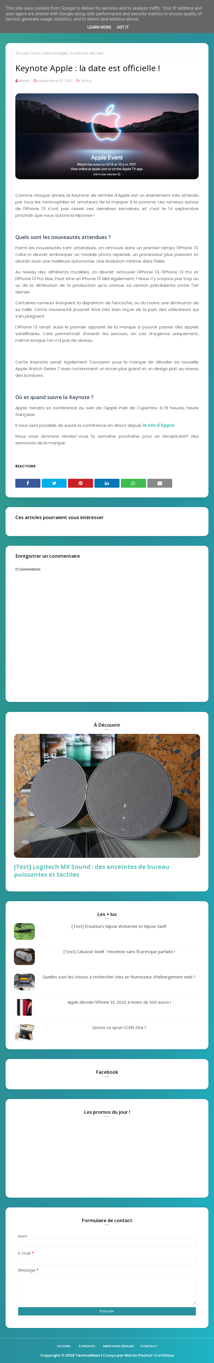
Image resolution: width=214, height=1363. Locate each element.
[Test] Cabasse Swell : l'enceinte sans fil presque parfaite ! (119, 951)
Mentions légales (118, 1346)
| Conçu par (112, 1355)
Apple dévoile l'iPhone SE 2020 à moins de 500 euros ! (119, 1002)
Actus (36, 53)
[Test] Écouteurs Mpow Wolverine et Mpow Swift (119, 926)
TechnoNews (88, 1355)
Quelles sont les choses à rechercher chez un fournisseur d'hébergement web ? (119, 977)
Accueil (21, 53)
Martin (24, 80)
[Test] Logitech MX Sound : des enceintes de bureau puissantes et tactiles (91, 870)
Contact (148, 1346)
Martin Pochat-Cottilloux (149, 1355)
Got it (123, 27)
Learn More (99, 27)
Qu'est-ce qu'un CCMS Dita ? (119, 1027)
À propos (87, 1346)
